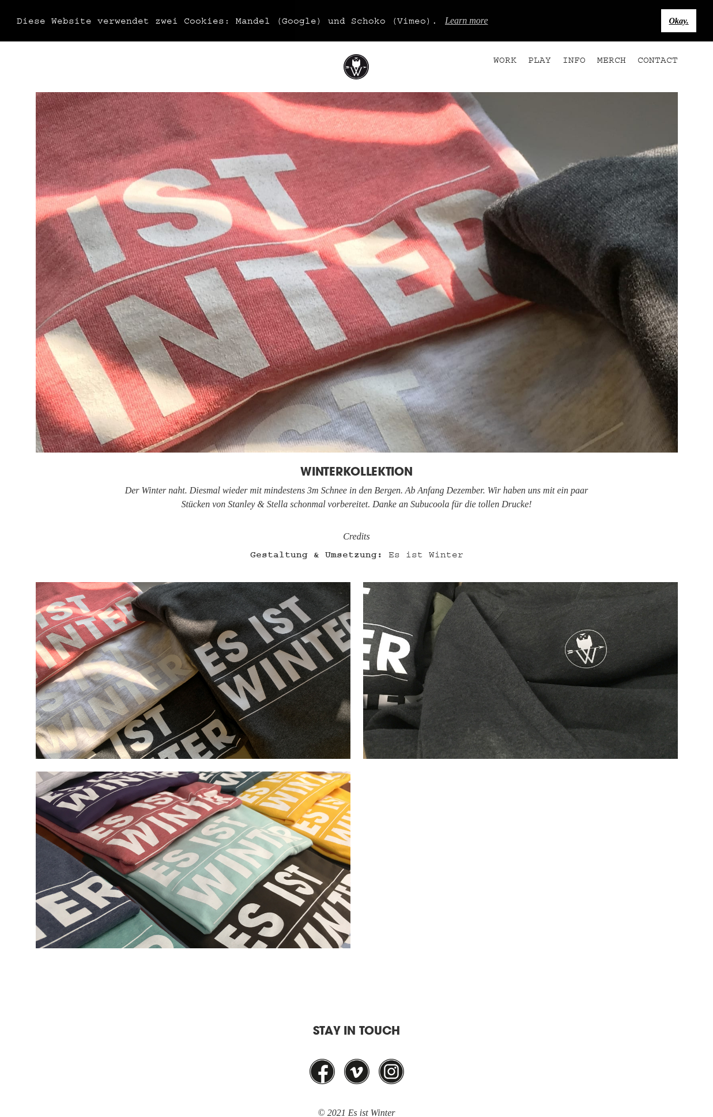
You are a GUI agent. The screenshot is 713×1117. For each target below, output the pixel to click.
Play (539, 59)
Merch (611, 59)
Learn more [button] (466, 20)
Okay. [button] (678, 20)
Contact (657, 59)
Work (504, 59)
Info (574, 59)
